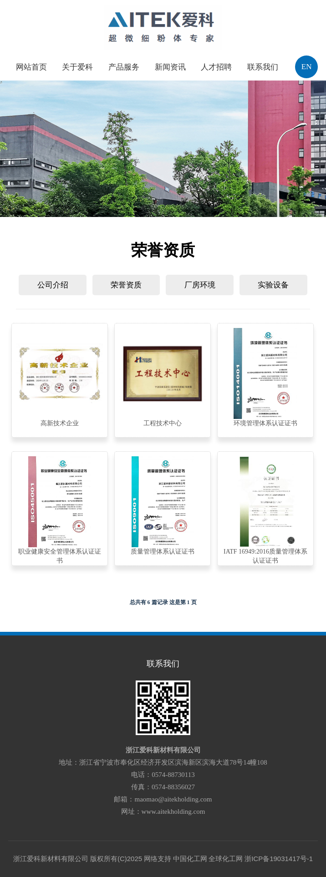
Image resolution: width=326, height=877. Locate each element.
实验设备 (273, 285)
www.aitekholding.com (173, 811)
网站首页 (31, 67)
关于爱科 (77, 67)
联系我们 (262, 67)
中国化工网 (190, 858)
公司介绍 (52, 285)
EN (306, 66)
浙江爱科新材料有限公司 (163, 750)
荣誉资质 (126, 285)
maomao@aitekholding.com (173, 799)
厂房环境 (199, 285)
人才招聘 (216, 67)
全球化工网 (226, 858)
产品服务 (123, 67)
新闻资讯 (170, 67)
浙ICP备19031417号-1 (278, 858)
